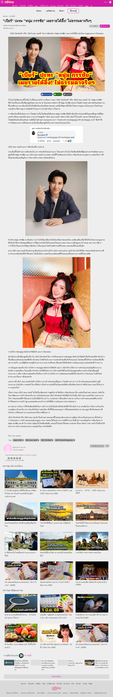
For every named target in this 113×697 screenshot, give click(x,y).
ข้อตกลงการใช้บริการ (12, 693)
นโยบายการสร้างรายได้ (54, 693)
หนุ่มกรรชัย (17, 440)
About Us (65, 693)
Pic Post (53, 6)
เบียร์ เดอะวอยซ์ (31, 440)
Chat (36, 6)
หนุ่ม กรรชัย (60, 34)
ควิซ (67, 6)
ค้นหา (61, 11)
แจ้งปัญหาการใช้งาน (86, 693)
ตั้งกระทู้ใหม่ (56, 677)
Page (86, 6)
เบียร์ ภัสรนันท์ (46, 440)
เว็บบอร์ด (23, 6)
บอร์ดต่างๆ (50, 11)
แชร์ (94, 26)
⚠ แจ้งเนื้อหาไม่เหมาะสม (97, 446)
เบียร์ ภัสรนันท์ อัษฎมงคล (64, 440)
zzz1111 (11, 28)
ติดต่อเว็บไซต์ (74, 693)
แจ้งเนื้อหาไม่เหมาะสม (100, 693)
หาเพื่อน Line (44, 6)
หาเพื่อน (30, 6)
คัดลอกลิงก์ (104, 26)
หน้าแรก (15, 6)
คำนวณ (73, 6)
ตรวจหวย (60, 6)
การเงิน (80, 6)
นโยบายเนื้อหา (41, 693)
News (38, 11)
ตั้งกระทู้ (73, 11)
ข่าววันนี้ (12, 16)
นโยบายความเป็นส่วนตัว (28, 693)
